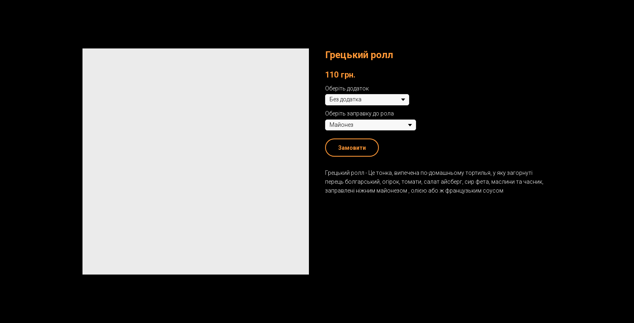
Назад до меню (35, 12)
